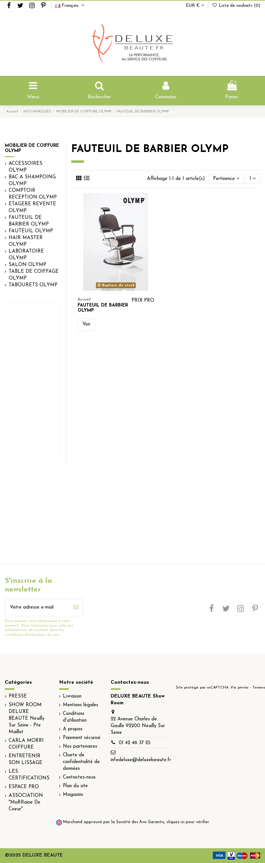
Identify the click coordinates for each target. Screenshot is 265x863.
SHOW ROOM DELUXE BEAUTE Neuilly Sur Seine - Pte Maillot (26, 718)
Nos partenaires (80, 746)
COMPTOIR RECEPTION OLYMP (33, 194)
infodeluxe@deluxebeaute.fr (141, 760)
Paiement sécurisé (81, 737)
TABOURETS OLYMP (33, 285)
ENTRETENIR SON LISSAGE (25, 759)
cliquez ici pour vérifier (188, 822)
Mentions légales (80, 705)
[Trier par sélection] (226, 179)
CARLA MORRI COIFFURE (26, 744)
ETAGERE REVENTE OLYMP (32, 207)
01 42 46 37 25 (134, 743)
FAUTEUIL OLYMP (31, 231)
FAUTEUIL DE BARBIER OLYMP (29, 221)
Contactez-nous (79, 777)
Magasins (73, 794)
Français (70, 5)
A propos (72, 729)
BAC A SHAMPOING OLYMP (32, 180)
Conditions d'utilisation (75, 717)
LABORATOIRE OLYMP (26, 255)
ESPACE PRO (24, 787)
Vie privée (239, 688)
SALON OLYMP (27, 264)
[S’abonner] (76, 607)
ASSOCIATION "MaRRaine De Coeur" (26, 802)
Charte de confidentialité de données (81, 762)
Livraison (72, 696)
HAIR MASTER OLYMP (26, 241)
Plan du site (75, 786)
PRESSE (18, 696)
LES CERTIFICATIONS (29, 775)
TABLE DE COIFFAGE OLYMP (34, 275)
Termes (258, 688)
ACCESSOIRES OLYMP (25, 167)
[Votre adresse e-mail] (37, 607)
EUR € (195, 5)
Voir (86, 324)
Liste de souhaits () (236, 5)
